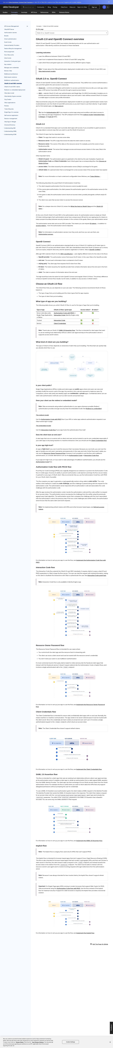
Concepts (38, 19)
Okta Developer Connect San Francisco (21, 2)
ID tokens (94, 217)
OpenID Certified (95, 243)
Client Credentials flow (99, 434)
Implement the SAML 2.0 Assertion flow (89, 834)
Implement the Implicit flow (85, 926)
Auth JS (50, 110)
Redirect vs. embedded (94, 402)
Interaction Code (59, 309)
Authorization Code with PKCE (64, 306)
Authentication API (53, 106)
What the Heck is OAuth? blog (81, 200)
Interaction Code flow (48, 423)
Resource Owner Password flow (55, 447)
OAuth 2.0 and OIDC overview (50, 19)
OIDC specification (67, 247)
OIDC (41, 87)
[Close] (110, 1042)
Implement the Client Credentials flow (89, 763)
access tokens (41, 219)
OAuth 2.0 (42, 81)
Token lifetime (95, 170)
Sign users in (59, 99)
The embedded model (43, 419)
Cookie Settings (70, 1042)
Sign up (94, 7)
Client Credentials (60, 317)
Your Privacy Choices (38, 1042)
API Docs (34, 12)
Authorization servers (46, 228)
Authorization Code (75, 449)
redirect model (88, 108)
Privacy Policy (20, 1042)
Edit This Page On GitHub (100, 938)
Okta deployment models (47, 65)
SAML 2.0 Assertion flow (67, 324)
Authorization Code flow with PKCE (68, 882)
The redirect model (42, 408)
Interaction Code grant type (96, 569)
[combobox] (28, 7)
